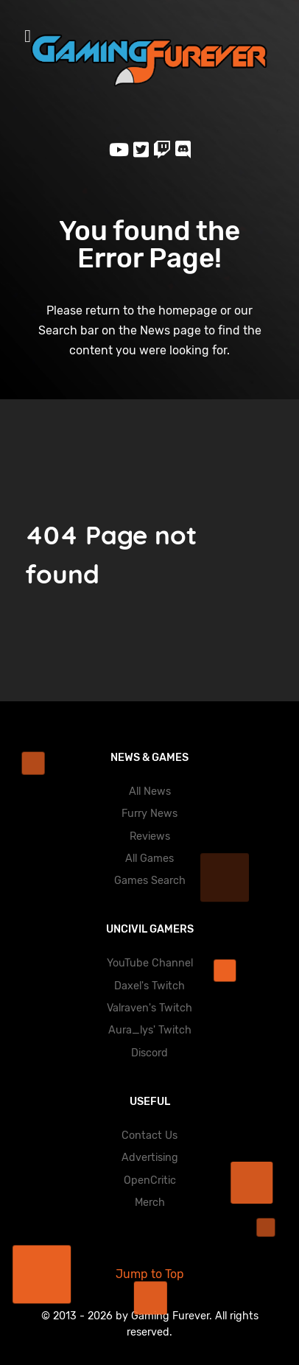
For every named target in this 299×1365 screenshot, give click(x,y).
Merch (150, 1202)
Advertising (150, 1157)
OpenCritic (150, 1180)
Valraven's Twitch (149, 1008)
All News (150, 791)
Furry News (149, 813)
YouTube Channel (150, 963)
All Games (149, 858)
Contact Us (149, 1135)
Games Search (150, 880)
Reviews (150, 836)
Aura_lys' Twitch (149, 1030)
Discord (149, 1053)
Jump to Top (150, 1274)
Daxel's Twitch (149, 986)
